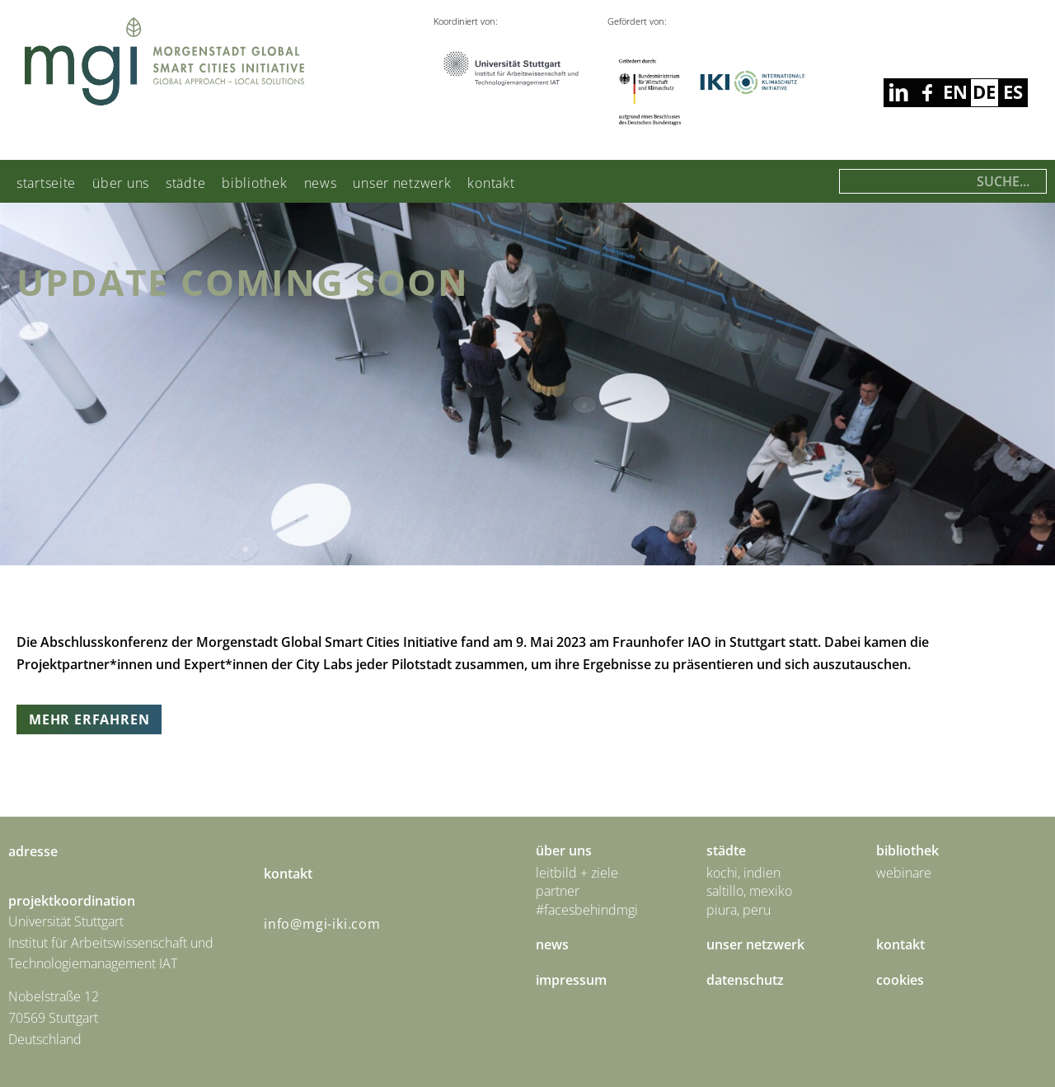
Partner (557, 891)
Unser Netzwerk (402, 183)
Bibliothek (254, 183)
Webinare (903, 873)
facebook (898, 92)
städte (185, 183)
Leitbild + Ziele (577, 873)
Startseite (46, 183)
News (320, 183)
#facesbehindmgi (587, 910)
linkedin (926, 92)
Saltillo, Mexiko (749, 891)
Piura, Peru (738, 910)
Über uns (120, 183)
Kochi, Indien (743, 873)
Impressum (571, 980)
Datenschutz (745, 980)
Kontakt (490, 183)
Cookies (900, 980)
